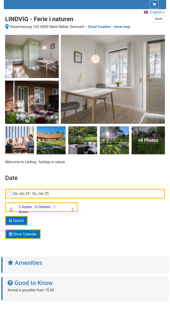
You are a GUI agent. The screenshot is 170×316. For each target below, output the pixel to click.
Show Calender (23, 234)
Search (16, 221)
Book (158, 19)
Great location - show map (109, 27)
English (154, 12)
